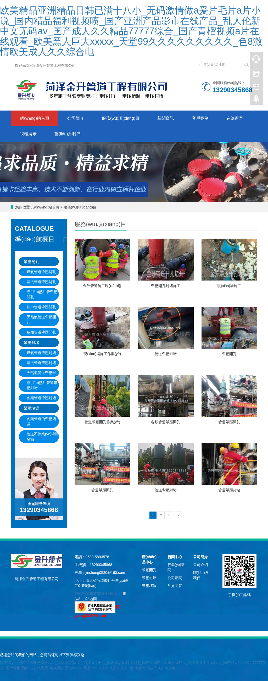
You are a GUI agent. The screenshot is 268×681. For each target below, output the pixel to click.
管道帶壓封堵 (166, 354)
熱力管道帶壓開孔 (41, 307)
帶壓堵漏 (31, 408)
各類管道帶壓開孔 (165, 422)
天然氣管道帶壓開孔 (41, 319)
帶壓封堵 (31, 342)
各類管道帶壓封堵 (41, 398)
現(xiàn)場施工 (229, 286)
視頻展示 (28, 134)
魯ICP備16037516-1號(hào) (97, 593)
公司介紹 (200, 565)
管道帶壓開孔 (229, 422)
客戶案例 (200, 118)
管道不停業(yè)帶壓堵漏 (43, 436)
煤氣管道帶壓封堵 (41, 353)
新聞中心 (175, 557)
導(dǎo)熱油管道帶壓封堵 (42, 385)
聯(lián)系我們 (67, 134)
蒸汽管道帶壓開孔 (41, 282)
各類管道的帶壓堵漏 (41, 421)
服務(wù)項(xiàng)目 (120, 118)
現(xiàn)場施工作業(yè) (102, 354)
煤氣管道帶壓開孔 (41, 272)
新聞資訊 (165, 118)
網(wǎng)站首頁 (34, 118)
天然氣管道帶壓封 (41, 373)
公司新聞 (175, 578)
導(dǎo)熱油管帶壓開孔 (42, 294)
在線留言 (234, 118)
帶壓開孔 (229, 354)
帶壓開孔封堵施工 (165, 286)
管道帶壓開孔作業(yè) (102, 422)
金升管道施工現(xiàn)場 (102, 286)
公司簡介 (75, 118)
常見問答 (175, 586)
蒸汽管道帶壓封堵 (41, 363)
